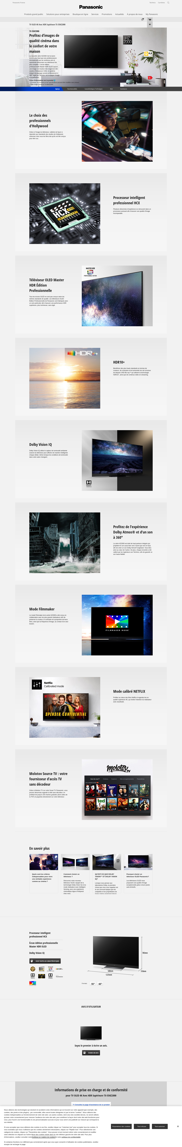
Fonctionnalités (72, 89)
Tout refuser (141, 1126)
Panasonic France (19, 3)
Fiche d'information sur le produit (42, 80)
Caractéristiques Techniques (94, 89)
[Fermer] (178, 1126)
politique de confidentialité (71, 1137)
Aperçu (57, 89)
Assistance (123, 89)
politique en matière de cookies (43, 1137)
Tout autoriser (160, 1126)
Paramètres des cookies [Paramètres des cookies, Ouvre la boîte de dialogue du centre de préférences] (121, 1126)
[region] (91, 1126)
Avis (111, 89)
